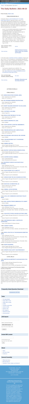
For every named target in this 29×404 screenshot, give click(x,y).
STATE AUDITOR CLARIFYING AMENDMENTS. (14, 124)
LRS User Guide (6, 352)
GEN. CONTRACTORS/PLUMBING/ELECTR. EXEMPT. (15, 201)
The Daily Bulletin (6, 299)
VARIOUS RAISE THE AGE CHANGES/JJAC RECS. (15, 177)
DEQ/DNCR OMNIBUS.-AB (10, 205)
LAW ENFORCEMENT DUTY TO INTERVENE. (14, 139)
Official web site (6, 360)
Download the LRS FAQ (14, 292)
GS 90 (16, 46)
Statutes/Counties (6, 311)
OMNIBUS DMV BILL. (8, 143)
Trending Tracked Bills (7, 305)
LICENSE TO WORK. (8, 225)
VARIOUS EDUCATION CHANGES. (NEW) (13, 95)
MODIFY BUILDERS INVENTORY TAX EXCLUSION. (15, 105)
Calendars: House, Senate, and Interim (11, 363)
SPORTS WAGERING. (9, 244)
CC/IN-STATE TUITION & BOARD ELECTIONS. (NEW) (15, 213)
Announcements (6, 313)
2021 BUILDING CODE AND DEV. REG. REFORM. (14, 135)
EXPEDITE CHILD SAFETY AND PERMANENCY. (14, 250)
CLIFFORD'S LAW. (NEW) (9, 111)
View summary (4, 51)
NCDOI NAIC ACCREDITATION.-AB (11, 183)
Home (2, 5)
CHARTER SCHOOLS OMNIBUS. (16, 57)
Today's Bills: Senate (7, 302)
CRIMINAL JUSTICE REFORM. (10, 189)
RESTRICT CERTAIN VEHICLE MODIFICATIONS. (14, 150)
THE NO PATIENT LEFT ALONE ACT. (12, 170)
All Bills (4, 303)
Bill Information (6, 361)
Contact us (5, 353)
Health (16, 51)
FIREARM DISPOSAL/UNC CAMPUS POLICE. (14, 130)
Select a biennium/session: (7, 322)
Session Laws (5, 308)
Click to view (11, 13)
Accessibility (16, 374)
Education (17, 79)
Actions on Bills (6, 307)
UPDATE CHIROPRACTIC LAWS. (11, 120)
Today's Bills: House (7, 300)
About (4, 350)
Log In (12, 374)
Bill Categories (6, 310)
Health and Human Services (21, 49)
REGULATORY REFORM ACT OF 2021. (12, 115)
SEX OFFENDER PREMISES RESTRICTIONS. (13, 100)
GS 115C (17, 75)
